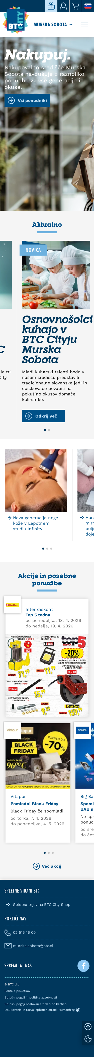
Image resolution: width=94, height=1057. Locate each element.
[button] (45, 430)
